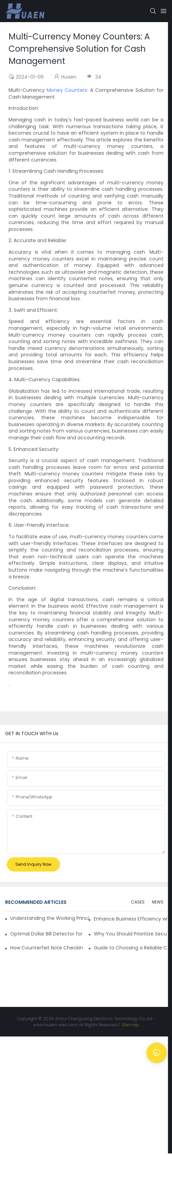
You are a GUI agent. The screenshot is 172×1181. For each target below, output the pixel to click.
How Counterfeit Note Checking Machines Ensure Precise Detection (46, 947)
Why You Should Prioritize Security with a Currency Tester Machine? (130, 933)
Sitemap (129, 1025)
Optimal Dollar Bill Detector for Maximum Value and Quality (46, 933)
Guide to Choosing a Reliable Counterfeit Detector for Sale (130, 947)
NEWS (157, 902)
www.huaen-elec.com (55, 1025)
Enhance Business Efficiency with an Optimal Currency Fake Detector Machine (130, 918)
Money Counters (67, 90)
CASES (138, 902)
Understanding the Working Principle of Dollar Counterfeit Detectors (49, 918)
